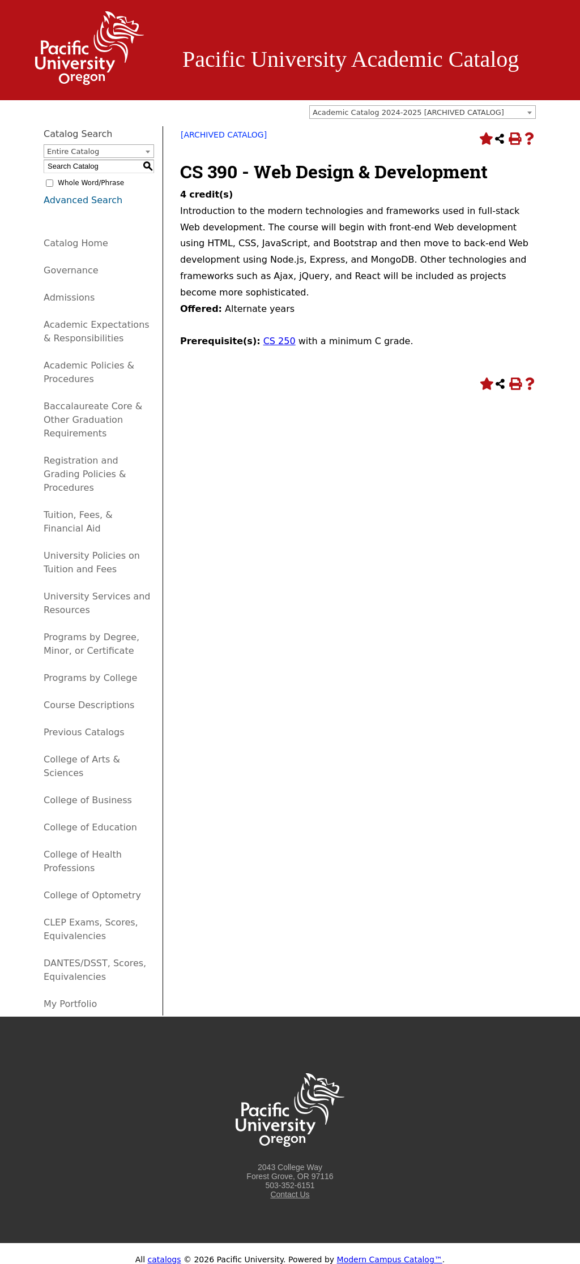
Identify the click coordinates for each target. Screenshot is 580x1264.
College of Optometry (92, 895)
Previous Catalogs (84, 732)
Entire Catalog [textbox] (73, 151)
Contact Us (289, 1194)
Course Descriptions (89, 705)
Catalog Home (76, 243)
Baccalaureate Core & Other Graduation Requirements (93, 420)
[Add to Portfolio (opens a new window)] (485, 138)
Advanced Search (83, 200)
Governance (71, 270)
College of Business (88, 800)
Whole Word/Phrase (91, 183)
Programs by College (90, 677)
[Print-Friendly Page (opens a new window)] (514, 138)
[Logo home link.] (89, 82)
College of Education (90, 827)
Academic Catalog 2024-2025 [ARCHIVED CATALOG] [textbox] (408, 112)
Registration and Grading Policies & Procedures (85, 474)
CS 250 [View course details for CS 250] (279, 341)
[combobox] (422, 112)
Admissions (69, 297)
